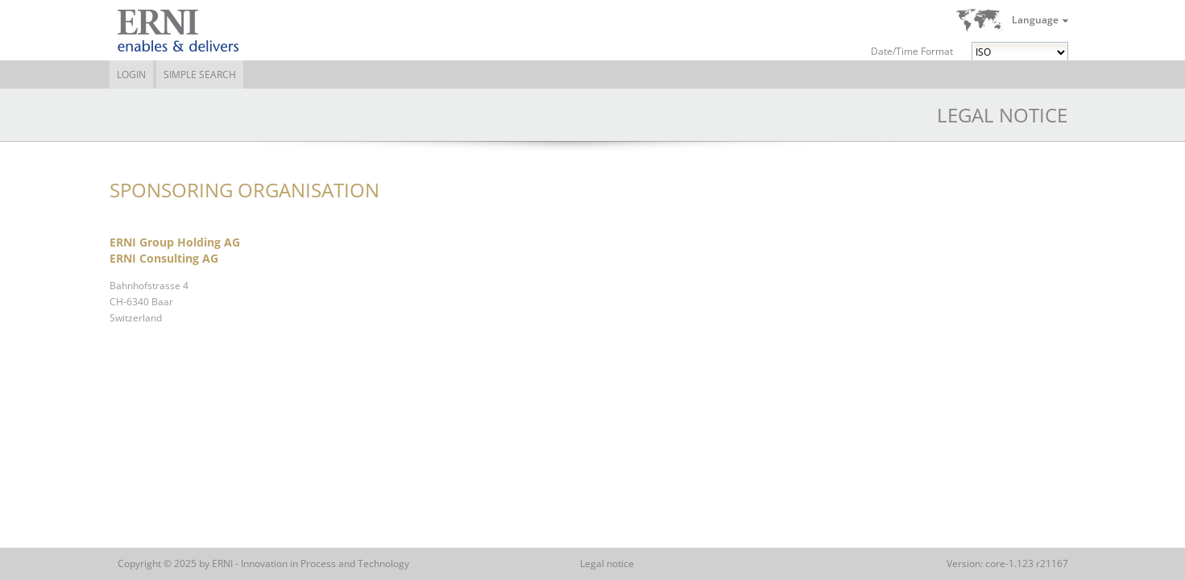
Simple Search (200, 74)
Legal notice (607, 563)
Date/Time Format (912, 51)
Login (131, 74)
